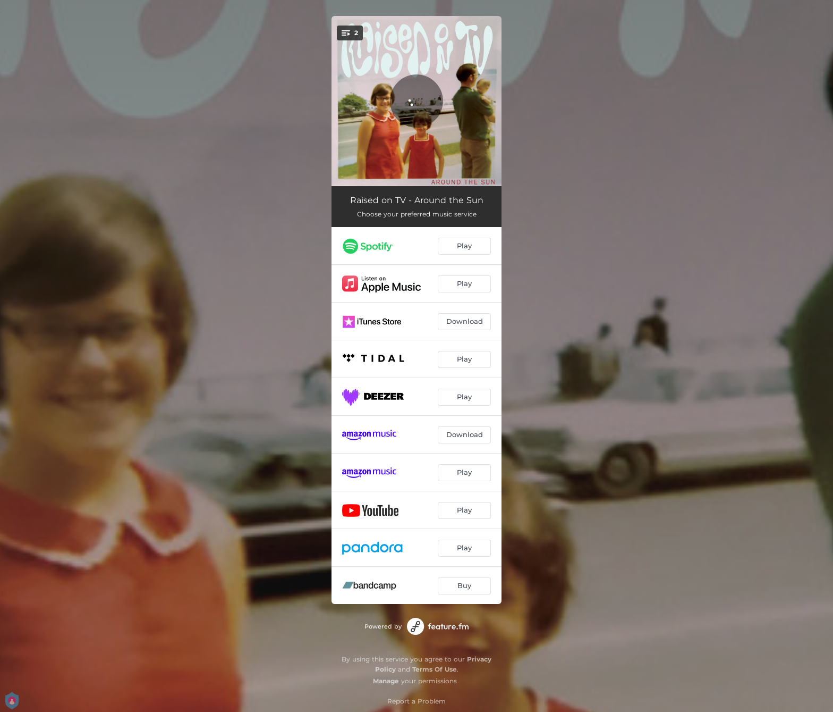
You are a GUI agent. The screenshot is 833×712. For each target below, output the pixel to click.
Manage (386, 681)
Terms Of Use (434, 669)
